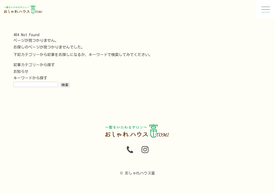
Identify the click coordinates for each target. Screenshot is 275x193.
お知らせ (20, 71)
